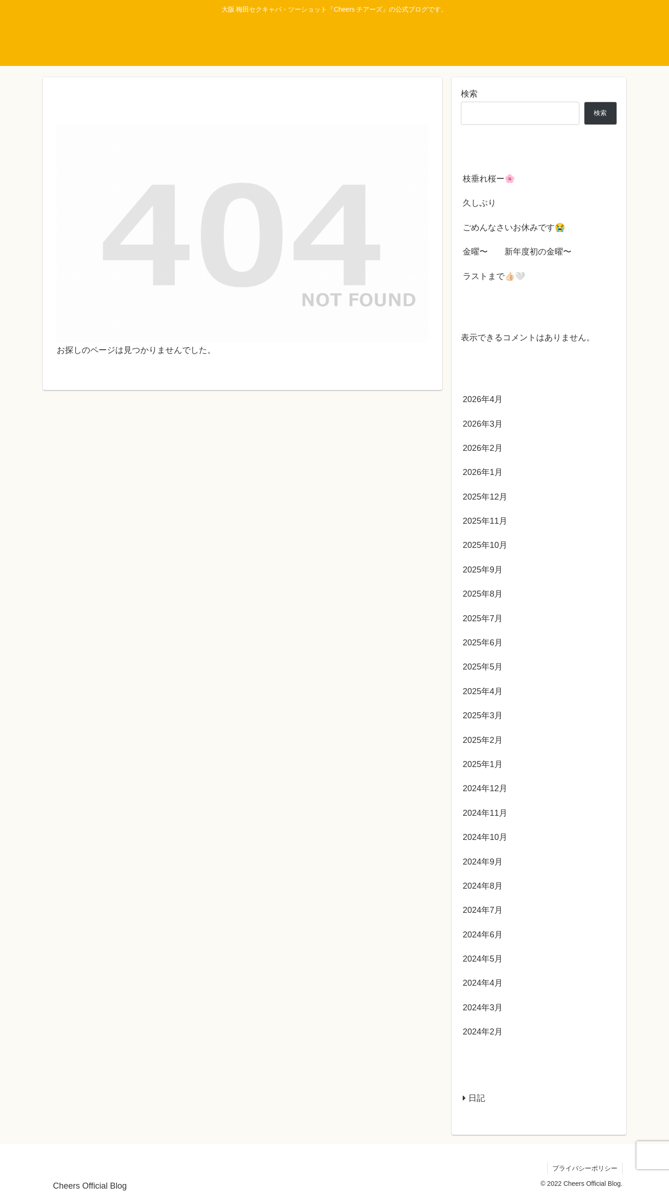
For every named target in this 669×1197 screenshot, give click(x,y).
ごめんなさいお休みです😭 (514, 227)
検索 (469, 93)
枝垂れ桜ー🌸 (489, 178)
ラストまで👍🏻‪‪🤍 (494, 276)
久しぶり (479, 203)
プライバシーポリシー (584, 1168)
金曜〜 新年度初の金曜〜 (517, 251)
